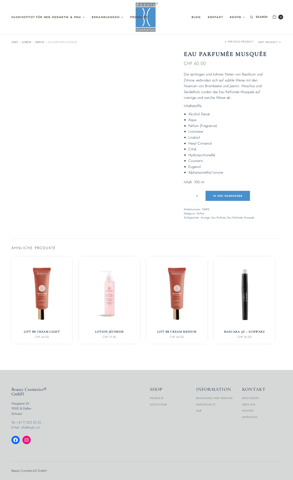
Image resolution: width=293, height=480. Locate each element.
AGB (199, 411)
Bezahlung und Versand (214, 398)
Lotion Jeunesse (109, 332)
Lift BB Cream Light (42, 332)
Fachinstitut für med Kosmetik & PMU (46, 17)
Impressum (250, 417)
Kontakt (215, 17)
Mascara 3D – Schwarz (244, 332)
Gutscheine (158, 404)
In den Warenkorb (227, 196)
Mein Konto (250, 398)
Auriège (26, 42)
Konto (235, 17)
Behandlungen (106, 17)
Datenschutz (205, 404)
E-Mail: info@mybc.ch (25, 427)
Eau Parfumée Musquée (240, 218)
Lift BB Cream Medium (176, 332)
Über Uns (248, 404)
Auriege (205, 218)
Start (14, 42)
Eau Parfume (218, 218)
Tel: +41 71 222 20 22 (26, 422)
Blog (196, 17)
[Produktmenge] (192, 196)
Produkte (139, 17)
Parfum (39, 42)
